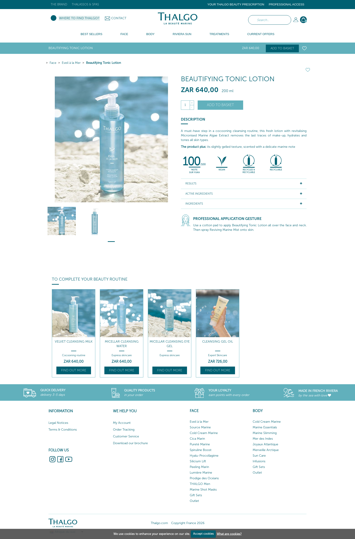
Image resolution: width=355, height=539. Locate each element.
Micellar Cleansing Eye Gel (170, 344)
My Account (122, 423)
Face (53, 63)
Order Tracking (123, 430)
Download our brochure (130, 443)
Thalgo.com (159, 523)
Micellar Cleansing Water (122, 344)
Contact (118, 18)
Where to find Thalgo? (79, 18)
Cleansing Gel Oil (217, 341)
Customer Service (126, 436)
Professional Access (286, 4)
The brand (59, 4)
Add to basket (282, 48)
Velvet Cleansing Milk (73, 341)
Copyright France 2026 (187, 523)
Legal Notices (58, 423)
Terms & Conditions (62, 430)
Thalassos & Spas (85, 4)
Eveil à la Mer (71, 63)
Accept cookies (203, 533)
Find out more (73, 370)
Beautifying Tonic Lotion (103, 63)
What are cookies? (229, 533)
